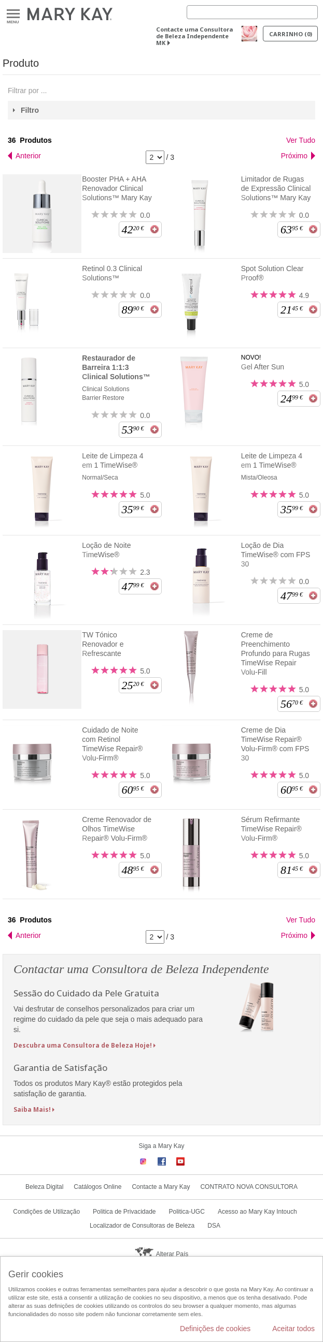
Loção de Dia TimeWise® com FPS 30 (275, 554)
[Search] (252, 12)
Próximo (294, 156)
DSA (213, 1225)
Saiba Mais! (32, 1109)
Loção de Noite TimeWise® (106, 550)
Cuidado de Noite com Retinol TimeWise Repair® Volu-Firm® (112, 744)
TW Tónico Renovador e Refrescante (102, 644)
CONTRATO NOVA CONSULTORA (249, 1186)
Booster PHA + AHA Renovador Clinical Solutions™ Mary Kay (117, 188)
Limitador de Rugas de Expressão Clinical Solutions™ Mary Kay (276, 188)
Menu (13, 14)
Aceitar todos (293, 1328)
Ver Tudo (300, 140)
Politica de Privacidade (124, 1211)
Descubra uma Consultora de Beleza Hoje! (82, 1045)
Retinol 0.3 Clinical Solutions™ (112, 273)
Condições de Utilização (46, 1211)
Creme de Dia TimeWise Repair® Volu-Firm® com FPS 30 (275, 744)
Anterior (28, 156)
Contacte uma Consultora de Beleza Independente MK (194, 36)
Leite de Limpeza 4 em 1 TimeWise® (112, 460)
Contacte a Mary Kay (161, 1186)
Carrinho (290, 34)
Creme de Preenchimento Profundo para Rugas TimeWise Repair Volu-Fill (275, 653)
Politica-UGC (187, 1211)
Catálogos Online (97, 1186)
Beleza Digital (44, 1186)
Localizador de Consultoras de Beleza (142, 1225)
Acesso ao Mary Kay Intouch (257, 1211)
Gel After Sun (262, 367)
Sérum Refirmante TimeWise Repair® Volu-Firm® (271, 828)
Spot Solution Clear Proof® (272, 273)
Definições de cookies (215, 1328)
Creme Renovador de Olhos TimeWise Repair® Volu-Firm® (116, 828)
